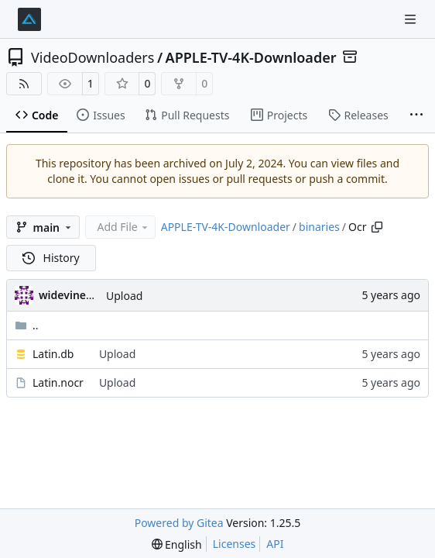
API (274, 543)
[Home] (29, 19)
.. (27, 325)
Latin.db (53, 353)
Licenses (234, 543)
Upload (124, 295)
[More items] (416, 115)
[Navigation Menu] (411, 19)
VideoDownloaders (92, 57)
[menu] (177, 544)
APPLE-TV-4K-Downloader (251, 57)
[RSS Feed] (24, 83)
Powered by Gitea (179, 522)
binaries (319, 226)
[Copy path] (377, 227)
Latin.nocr (58, 382)
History (51, 257)
